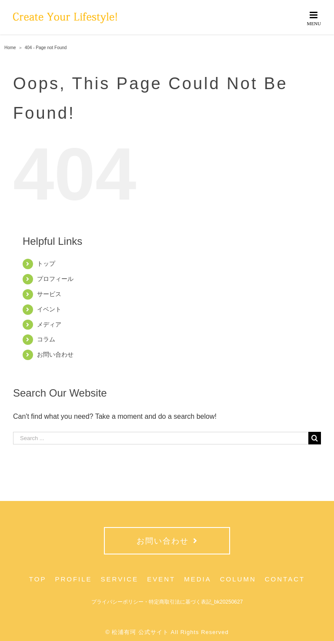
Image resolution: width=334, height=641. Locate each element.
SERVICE (120, 579)
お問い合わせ (55, 354)
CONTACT (285, 579)
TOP (38, 579)
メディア (49, 324)
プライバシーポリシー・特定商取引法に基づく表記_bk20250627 (167, 602)
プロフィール (55, 278)
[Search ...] (160, 438)
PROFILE (73, 579)
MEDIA (197, 579)
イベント (49, 309)
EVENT (161, 579)
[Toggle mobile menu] (314, 18)
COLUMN (238, 579)
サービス (49, 293)
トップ (46, 263)
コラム (46, 339)
